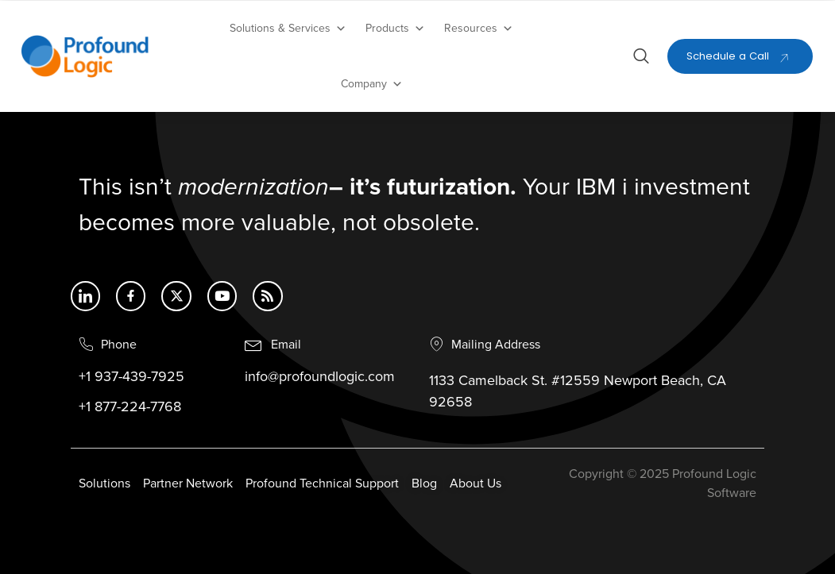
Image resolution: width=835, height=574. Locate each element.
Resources (478, 28)
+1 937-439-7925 (131, 378)
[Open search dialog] (641, 59)
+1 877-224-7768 (130, 408)
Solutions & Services (288, 28)
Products (395, 28)
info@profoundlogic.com (320, 378)
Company (372, 84)
